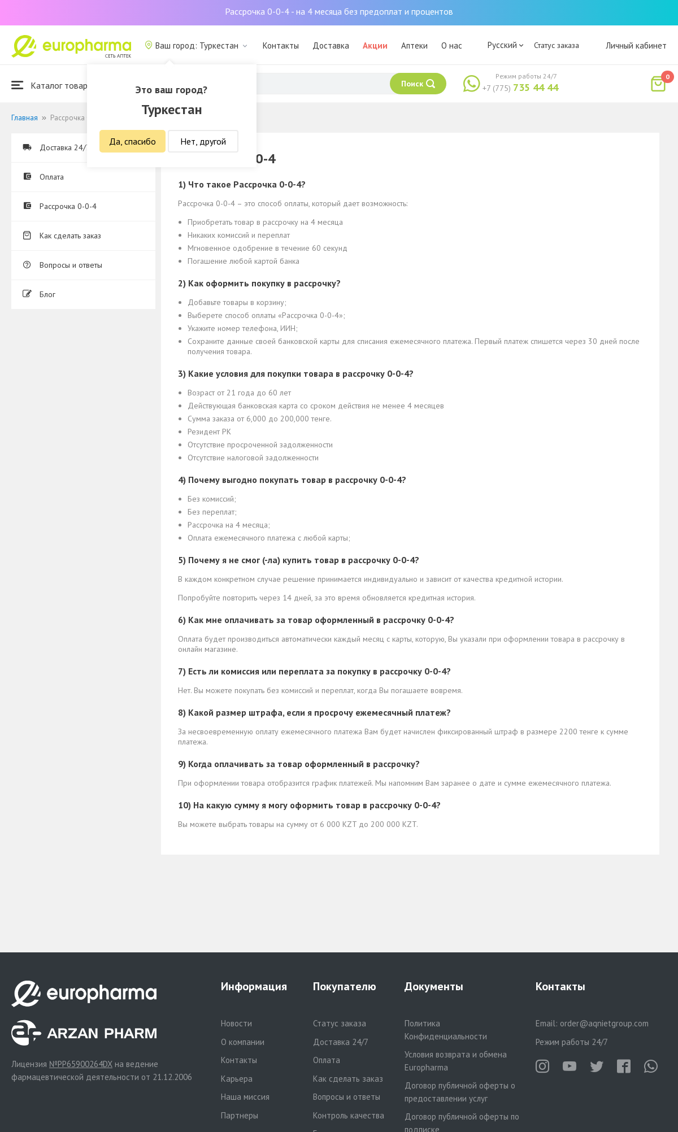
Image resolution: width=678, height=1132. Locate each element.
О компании (242, 1042)
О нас (451, 45)
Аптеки (414, 45)
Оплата (43, 177)
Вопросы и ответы (62, 265)
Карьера (237, 1078)
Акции (375, 45)
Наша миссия (245, 1096)
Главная (24, 118)
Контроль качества (348, 1115)
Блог (39, 294)
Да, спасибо (132, 141)
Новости (236, 1023)
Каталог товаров (54, 85)
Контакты (281, 45)
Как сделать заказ (62, 235)
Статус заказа (556, 45)
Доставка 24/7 (56, 147)
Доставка (330, 45)
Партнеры (239, 1115)
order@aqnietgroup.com (604, 1023)
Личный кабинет (636, 45)
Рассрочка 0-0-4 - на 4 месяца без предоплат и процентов (339, 11)
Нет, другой (203, 141)
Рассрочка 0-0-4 (60, 206)
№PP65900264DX (80, 1064)
